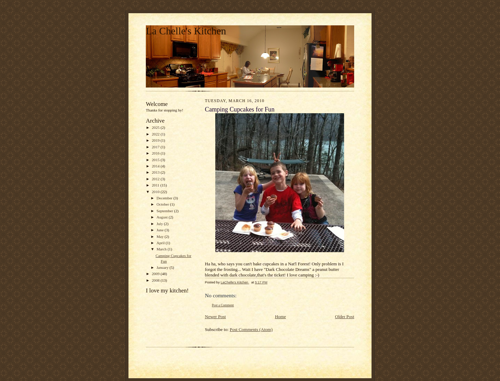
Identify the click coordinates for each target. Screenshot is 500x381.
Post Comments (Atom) (251, 329)
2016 (156, 153)
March (162, 249)
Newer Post (215, 316)
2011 (156, 185)
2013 (156, 172)
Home (280, 316)
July (160, 224)
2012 (156, 179)
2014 (156, 166)
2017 (156, 147)
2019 (156, 140)
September (165, 211)
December (165, 198)
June (161, 230)
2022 (156, 134)
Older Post (344, 316)
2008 (156, 280)
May (161, 236)
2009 (156, 274)
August (163, 217)
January (163, 267)
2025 (156, 127)
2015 (156, 160)
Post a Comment (223, 305)
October (163, 204)
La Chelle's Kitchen (186, 30)
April (161, 243)
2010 (156, 192)
